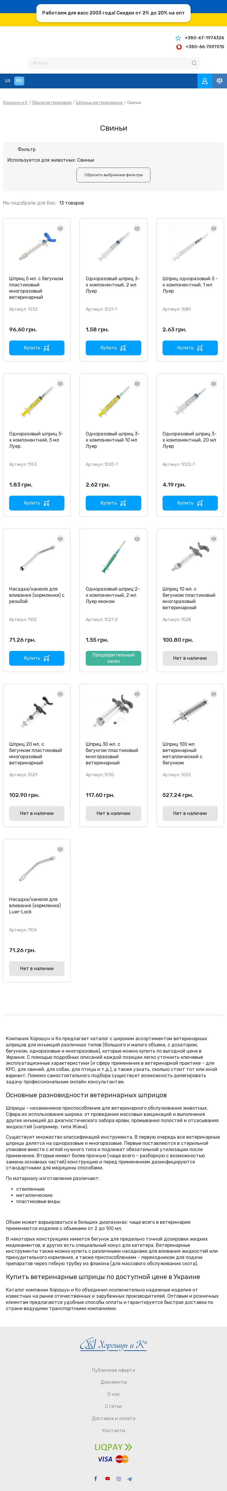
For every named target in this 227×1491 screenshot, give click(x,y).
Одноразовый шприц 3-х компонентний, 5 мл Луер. (36, 440)
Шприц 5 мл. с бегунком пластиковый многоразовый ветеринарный (36, 288)
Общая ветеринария (52, 102)
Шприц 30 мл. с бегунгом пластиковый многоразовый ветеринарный (112, 753)
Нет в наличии (190, 658)
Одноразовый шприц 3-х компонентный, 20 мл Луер (190, 440)
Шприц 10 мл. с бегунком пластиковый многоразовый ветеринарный (189, 598)
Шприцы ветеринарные (99, 102)
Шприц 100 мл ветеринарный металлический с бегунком (182, 753)
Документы (113, 1382)
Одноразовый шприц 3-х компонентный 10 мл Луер (113, 440)
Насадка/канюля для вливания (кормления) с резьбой (36, 595)
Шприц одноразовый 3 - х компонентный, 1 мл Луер (190, 285)
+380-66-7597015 (205, 46)
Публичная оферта (113, 1370)
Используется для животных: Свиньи (50, 160)
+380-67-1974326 (204, 37)
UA (7, 80)
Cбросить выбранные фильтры (114, 175)
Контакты (113, 1430)
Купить (32, 348)
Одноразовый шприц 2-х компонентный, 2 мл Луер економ (113, 595)
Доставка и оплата (113, 1418)
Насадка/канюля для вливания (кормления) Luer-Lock (35, 906)
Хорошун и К (15, 102)
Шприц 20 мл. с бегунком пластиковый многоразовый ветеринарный (35, 753)
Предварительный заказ (113, 658)
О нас (113, 1394)
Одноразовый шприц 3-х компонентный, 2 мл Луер (113, 285)
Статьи (113, 1406)
